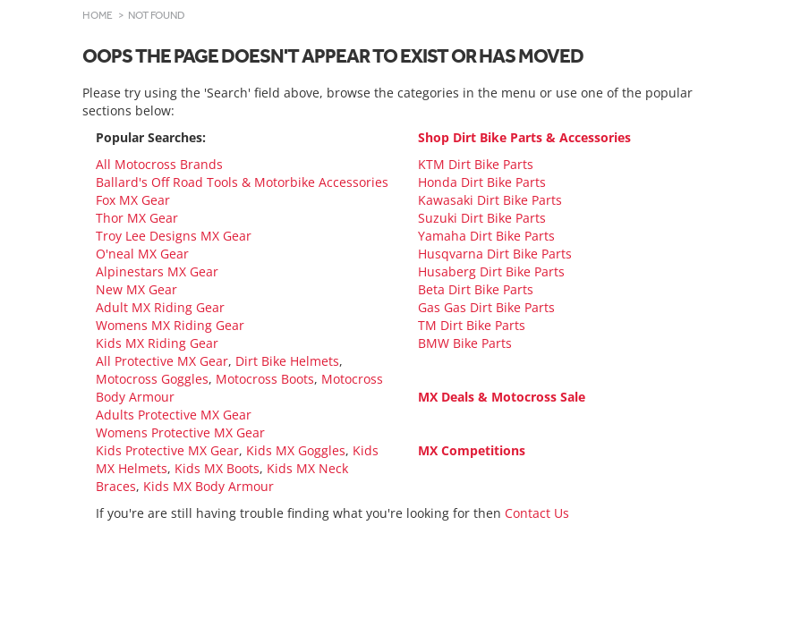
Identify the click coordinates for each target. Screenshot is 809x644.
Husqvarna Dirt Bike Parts (495, 253)
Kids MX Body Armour (208, 486)
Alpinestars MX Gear (157, 271)
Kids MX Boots (217, 468)
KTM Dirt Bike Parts (475, 164)
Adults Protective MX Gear (173, 414)
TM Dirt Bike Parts (471, 325)
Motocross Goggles (152, 378)
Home (97, 15)
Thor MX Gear (137, 217)
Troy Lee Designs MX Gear (173, 235)
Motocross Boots (265, 378)
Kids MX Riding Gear (157, 343)
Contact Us (537, 512)
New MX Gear (136, 289)
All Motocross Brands (159, 164)
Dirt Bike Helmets (287, 360)
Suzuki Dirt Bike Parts (482, 217)
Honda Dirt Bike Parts (482, 182)
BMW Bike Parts (465, 343)
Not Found (156, 15)
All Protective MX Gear (162, 360)
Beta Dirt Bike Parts (475, 289)
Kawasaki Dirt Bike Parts (490, 199)
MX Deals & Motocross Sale (501, 396)
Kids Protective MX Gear (167, 450)
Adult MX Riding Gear (160, 307)
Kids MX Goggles (295, 450)
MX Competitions (471, 450)
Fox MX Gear (133, 199)
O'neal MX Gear (142, 253)
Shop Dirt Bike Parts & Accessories (524, 137)
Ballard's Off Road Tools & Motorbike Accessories (242, 182)
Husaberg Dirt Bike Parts (491, 271)
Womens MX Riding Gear (170, 325)
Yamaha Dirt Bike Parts (486, 235)
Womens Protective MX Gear (180, 432)
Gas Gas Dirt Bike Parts (486, 307)
